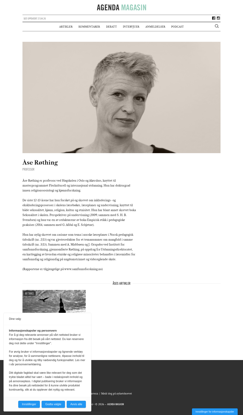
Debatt (111, 26)
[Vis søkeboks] (217, 26)
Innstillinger (29, 404)
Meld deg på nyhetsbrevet (116, 393)
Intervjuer (131, 26)
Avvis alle (76, 404)
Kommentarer (89, 26)
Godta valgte (53, 404)
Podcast (177, 26)
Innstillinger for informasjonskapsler (215, 411)
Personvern (91, 393)
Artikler (66, 26)
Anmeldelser (155, 26)
